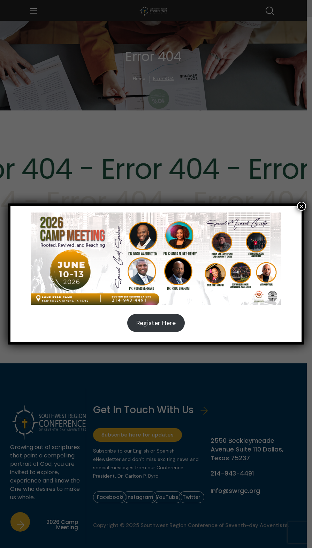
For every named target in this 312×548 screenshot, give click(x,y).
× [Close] (301, 206)
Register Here (156, 323)
